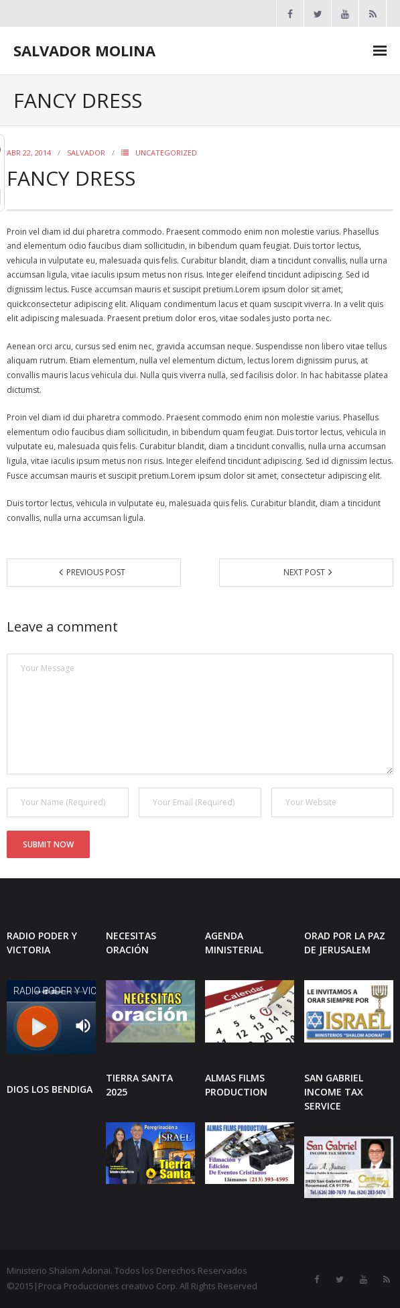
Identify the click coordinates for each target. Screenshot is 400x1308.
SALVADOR (86, 152)
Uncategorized (166, 152)
